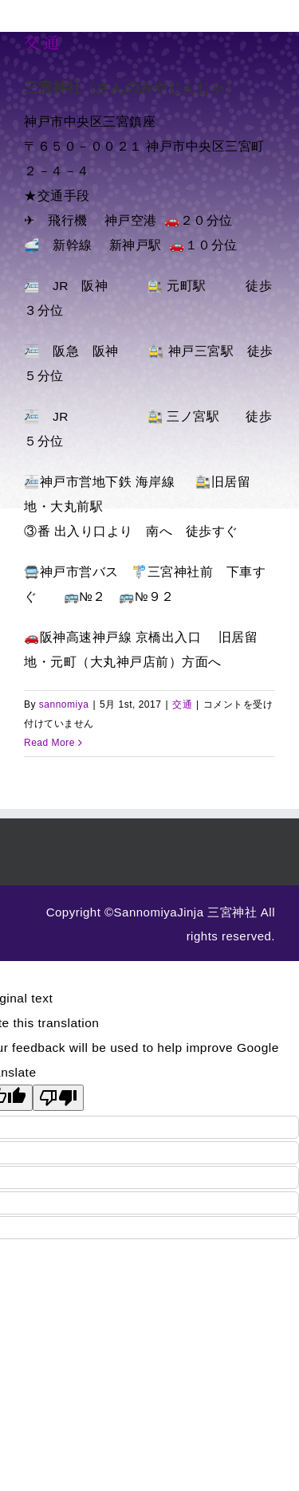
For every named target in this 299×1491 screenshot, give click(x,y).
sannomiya (64, 704)
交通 (42, 42)
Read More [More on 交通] (49, 742)
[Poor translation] (58, 1098)
